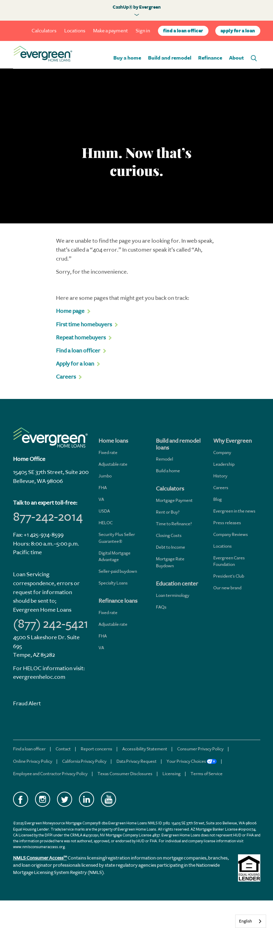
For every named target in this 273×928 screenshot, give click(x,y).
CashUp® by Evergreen (137, 7)
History (220, 476)
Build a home (168, 471)
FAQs (161, 607)
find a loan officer (183, 31)
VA (101, 499)
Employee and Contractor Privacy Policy (50, 774)
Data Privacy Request (136, 761)
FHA (103, 488)
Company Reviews (230, 534)
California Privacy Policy (84, 761)
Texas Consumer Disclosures (125, 774)
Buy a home (127, 58)
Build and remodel (169, 58)
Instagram (42, 799)
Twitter (64, 799)
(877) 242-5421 (50, 623)
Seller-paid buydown (118, 571)
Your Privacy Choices (192, 761)
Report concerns (96, 749)
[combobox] (250, 921)
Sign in (143, 31)
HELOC (106, 523)
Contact (63, 749)
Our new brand (227, 588)
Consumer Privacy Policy (200, 749)
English (245, 921)
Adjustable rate (113, 464)
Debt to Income (170, 547)
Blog (217, 499)
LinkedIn (86, 799)
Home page (70, 311)
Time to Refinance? (174, 524)
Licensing (171, 774)
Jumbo (105, 476)
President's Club (228, 576)
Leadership (224, 464)
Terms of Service (207, 774)
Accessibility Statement (144, 749)
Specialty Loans (113, 583)
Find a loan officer (29, 749)
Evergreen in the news (234, 511)
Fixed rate (108, 452)
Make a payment (110, 31)
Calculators (44, 31)
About (236, 58)
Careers (220, 488)
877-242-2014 (48, 516)
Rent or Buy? (168, 512)
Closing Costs (169, 535)
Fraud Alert (27, 703)
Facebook (20, 799)
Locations (74, 31)
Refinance (210, 58)
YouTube (108, 799)
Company (222, 452)
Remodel (164, 459)
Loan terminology (172, 595)
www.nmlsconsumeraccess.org (39, 847)
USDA (104, 511)
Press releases (227, 523)
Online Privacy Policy (32, 761)
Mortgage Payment (174, 500)
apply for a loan (237, 31)
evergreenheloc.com (39, 677)
